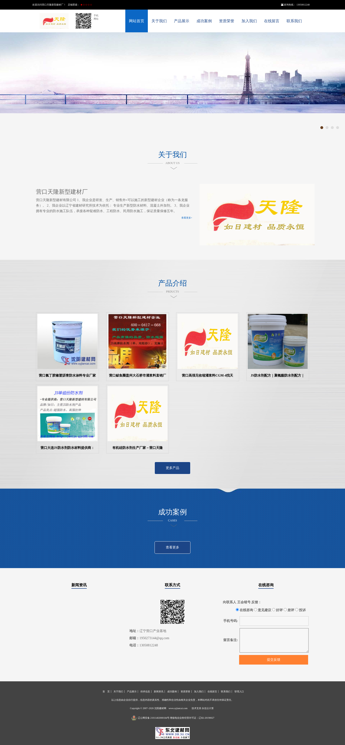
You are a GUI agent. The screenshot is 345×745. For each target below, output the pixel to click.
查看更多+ (186, 217)
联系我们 (294, 21)
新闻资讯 (79, 585)
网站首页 (136, 21)
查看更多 (172, 547)
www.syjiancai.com (178, 708)
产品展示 (181, 21)
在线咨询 (266, 585)
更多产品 (172, 468)
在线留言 (271, 21)
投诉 (300, 610)
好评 (277, 610)
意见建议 (262, 610)
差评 (289, 610)
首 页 (106, 691)
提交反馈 (273, 659)
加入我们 (249, 21)
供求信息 (145, 691)
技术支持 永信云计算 (203, 708)
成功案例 (204, 21)
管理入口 (239, 691)
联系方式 (172, 585)
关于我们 (159, 21)
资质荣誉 (226, 21)
